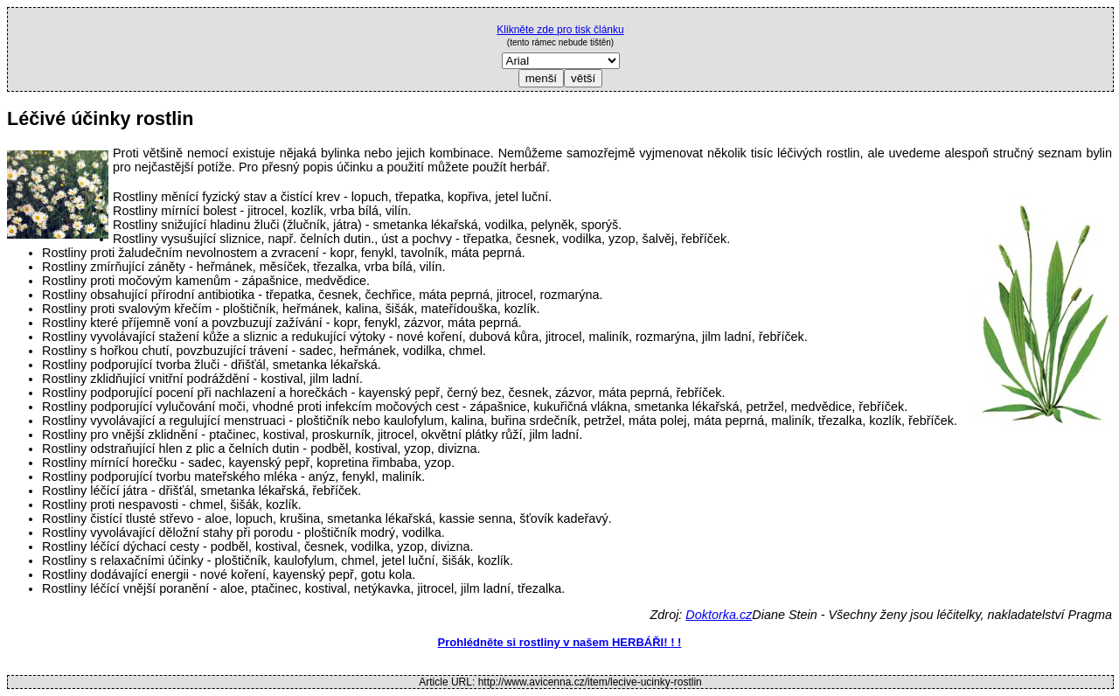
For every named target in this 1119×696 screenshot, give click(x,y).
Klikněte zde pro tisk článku (560, 30)
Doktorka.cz (718, 615)
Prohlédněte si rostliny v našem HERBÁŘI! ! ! (560, 642)
